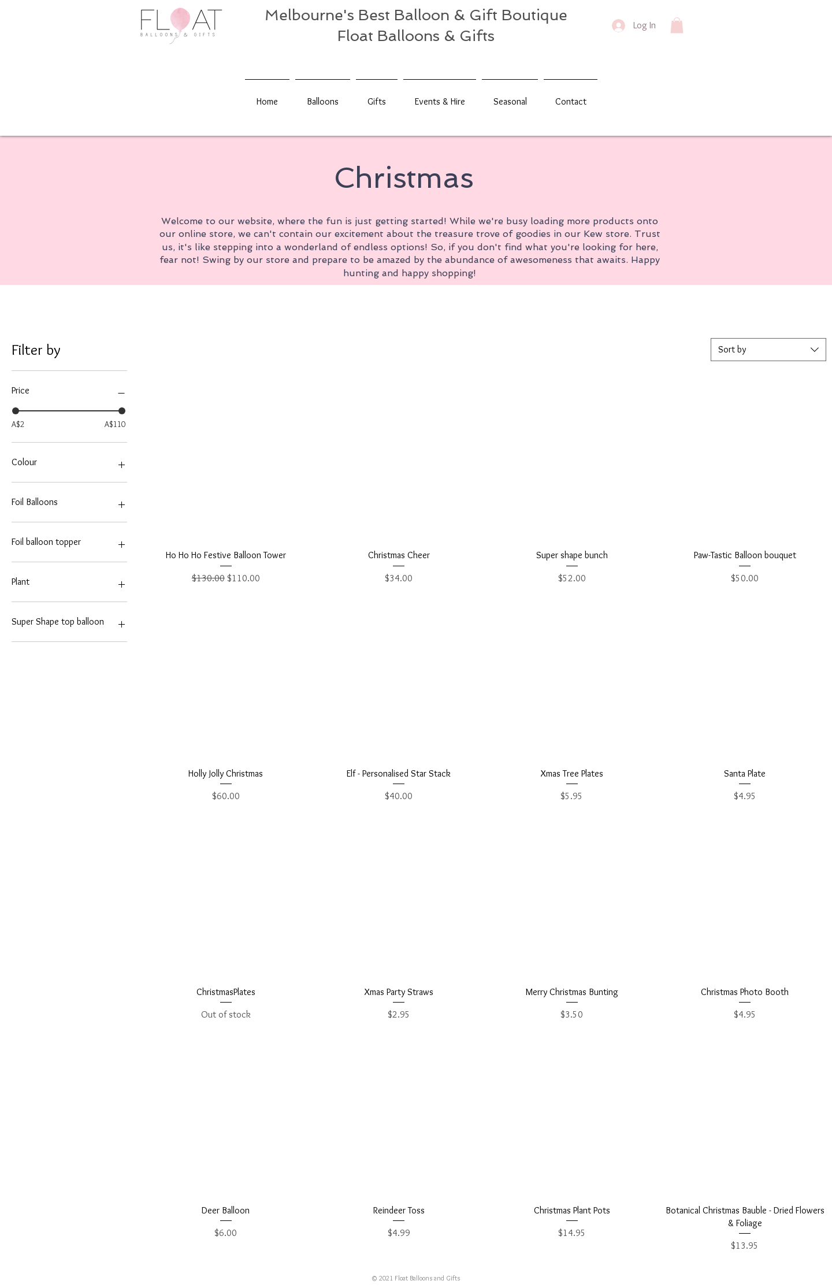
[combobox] (768, 349)
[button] (677, 25)
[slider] (16, 411)
